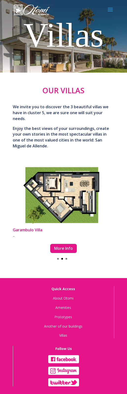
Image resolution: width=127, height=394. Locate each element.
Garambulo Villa (27, 230)
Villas (63, 335)
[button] (58, 259)
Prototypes (63, 317)
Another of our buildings (63, 326)
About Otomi (63, 298)
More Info (63, 248)
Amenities (63, 307)
